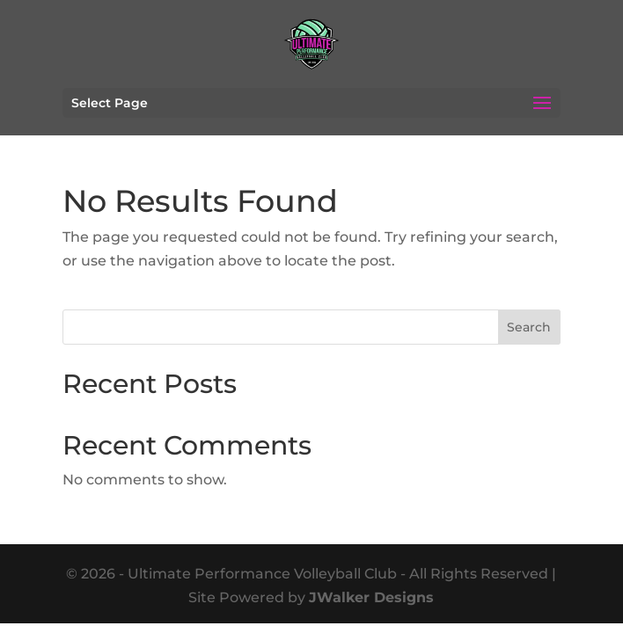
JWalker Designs (371, 597)
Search (529, 327)
